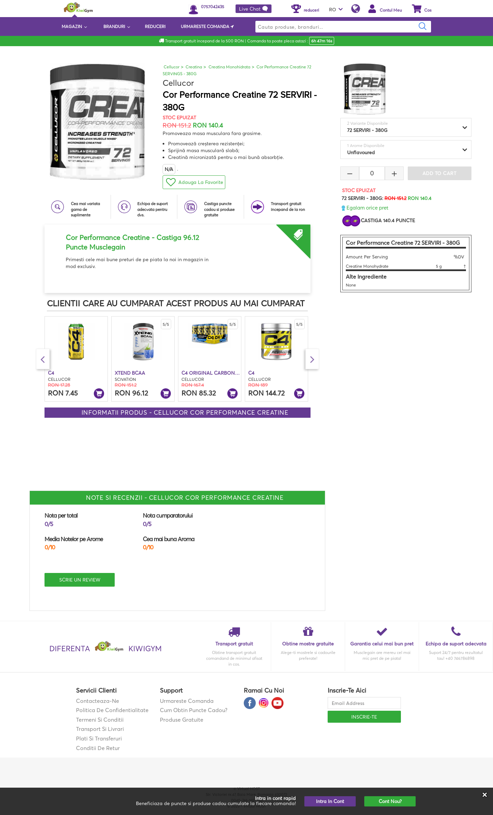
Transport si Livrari (100, 728)
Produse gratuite (181, 719)
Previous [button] (43, 359)
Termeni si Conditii (100, 719)
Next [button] (312, 359)
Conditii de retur (98, 748)
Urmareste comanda (187, 700)
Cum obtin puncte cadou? (193, 710)
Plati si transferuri (99, 738)
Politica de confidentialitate (112, 710)
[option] (178, 247)
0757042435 (212, 6)
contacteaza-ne (97, 700)
